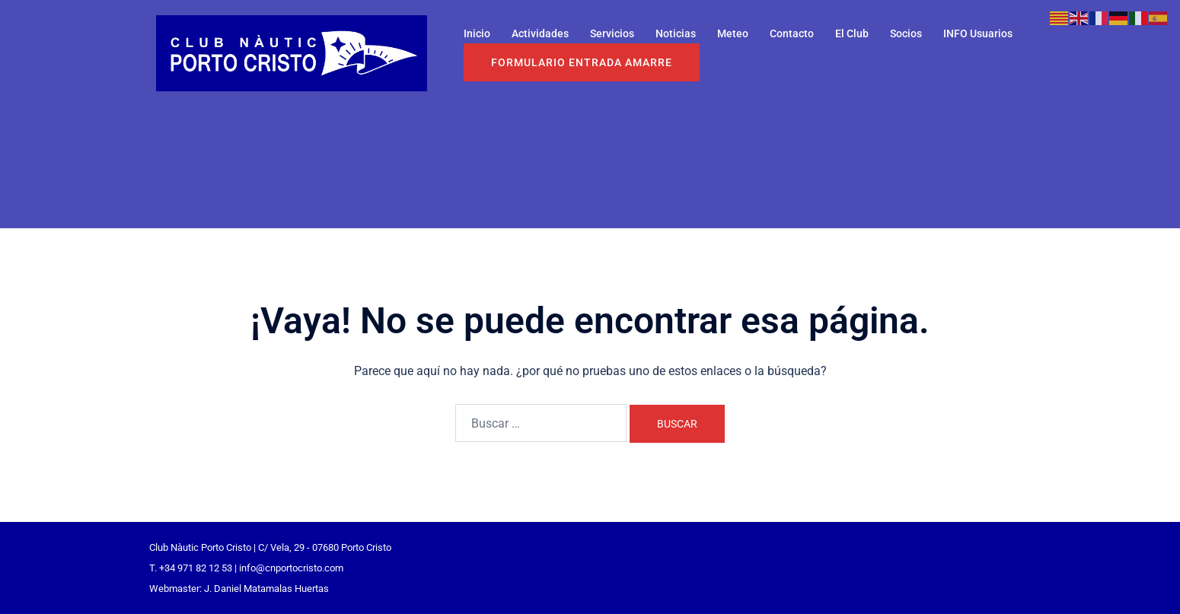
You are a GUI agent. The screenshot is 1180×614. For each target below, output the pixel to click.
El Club (852, 33)
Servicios (612, 33)
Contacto (792, 33)
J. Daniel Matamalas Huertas (266, 588)
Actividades (540, 33)
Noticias (675, 33)
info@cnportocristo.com (291, 568)
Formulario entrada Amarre (581, 62)
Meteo (732, 33)
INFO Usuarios (978, 33)
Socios (906, 33)
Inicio (477, 33)
